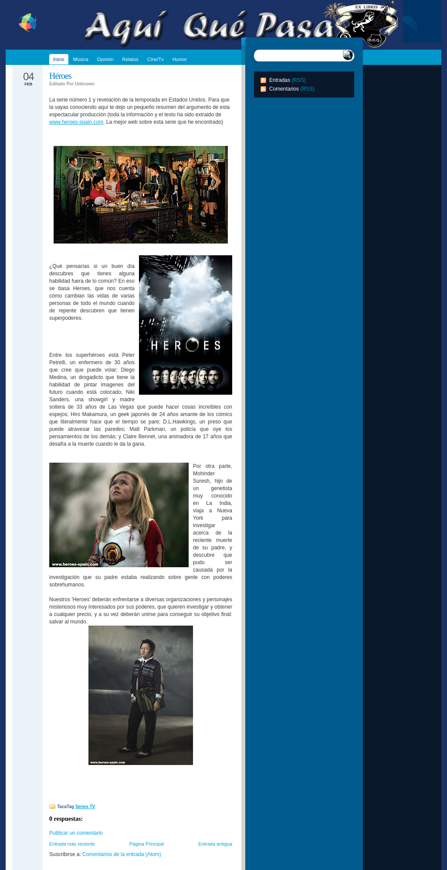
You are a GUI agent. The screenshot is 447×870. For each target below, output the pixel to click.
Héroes (60, 76)
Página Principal (146, 843)
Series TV (85, 806)
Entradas (279, 80)
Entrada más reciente (72, 843)
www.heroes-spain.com (76, 122)
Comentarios (284, 89)
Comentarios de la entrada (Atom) (121, 854)
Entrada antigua (215, 843)
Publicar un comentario (76, 833)
